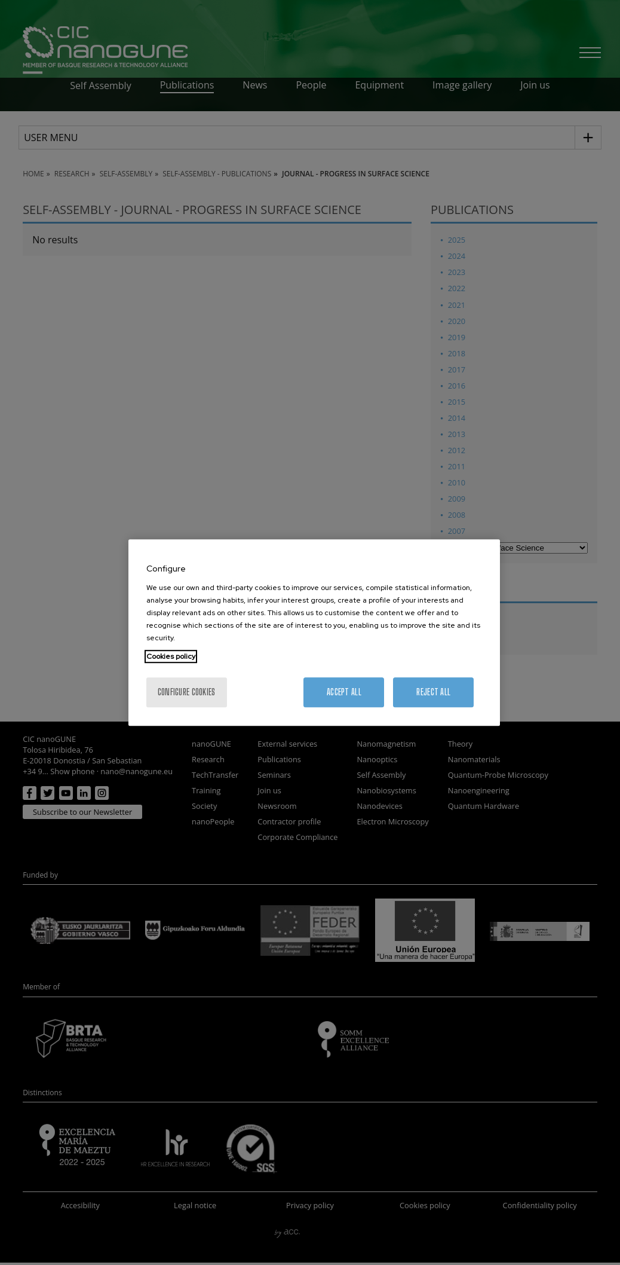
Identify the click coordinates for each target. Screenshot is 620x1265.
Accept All (344, 692)
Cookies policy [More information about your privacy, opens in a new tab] (170, 656)
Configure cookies (187, 692)
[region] (314, 632)
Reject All (433, 692)
